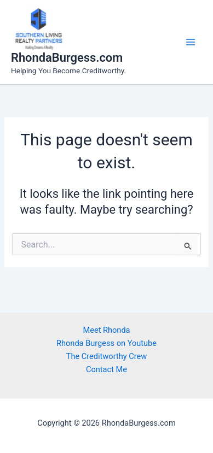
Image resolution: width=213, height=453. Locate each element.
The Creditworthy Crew (106, 356)
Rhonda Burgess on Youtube (106, 343)
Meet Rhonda (106, 330)
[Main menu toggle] (190, 42)
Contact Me (106, 369)
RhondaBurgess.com (67, 57)
